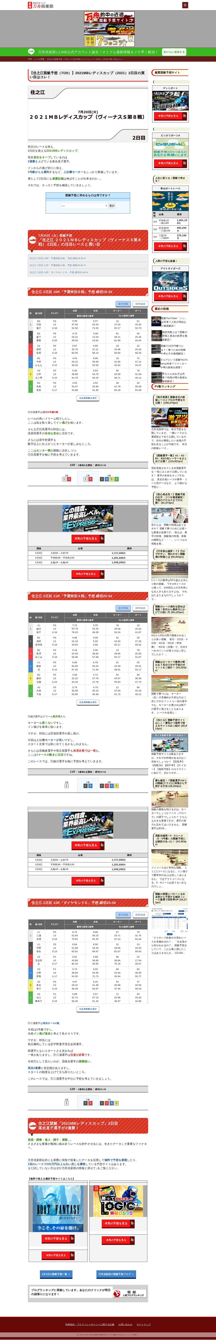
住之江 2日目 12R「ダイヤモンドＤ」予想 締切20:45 (59, 272)
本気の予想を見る (89, 539)
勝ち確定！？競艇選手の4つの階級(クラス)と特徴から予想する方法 (171, 783)
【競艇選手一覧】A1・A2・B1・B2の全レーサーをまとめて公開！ (171, 458)
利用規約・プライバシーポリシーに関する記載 (89, 1325)
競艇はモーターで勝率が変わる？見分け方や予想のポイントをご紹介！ (170, 665)
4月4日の (56, 1274)
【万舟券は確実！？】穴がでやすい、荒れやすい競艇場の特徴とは (170, 554)
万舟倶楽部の (116, 1274)
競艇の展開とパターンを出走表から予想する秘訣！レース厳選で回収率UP (170, 897)
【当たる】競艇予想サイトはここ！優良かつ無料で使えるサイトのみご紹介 (170, 723)
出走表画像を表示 (88, 398)
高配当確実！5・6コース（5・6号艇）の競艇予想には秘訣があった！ (170, 839)
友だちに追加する (175, 52)
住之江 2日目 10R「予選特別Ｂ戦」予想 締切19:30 (58, 258)
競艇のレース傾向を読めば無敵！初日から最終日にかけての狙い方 (170, 609)
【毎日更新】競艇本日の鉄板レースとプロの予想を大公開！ (170, 400)
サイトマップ (144, 1325)
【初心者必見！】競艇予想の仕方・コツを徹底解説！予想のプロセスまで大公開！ (170, 498)
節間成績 (140, 304)
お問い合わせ (125, 1325)
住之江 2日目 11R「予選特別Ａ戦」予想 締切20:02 (58, 265)
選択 (112, 206)
